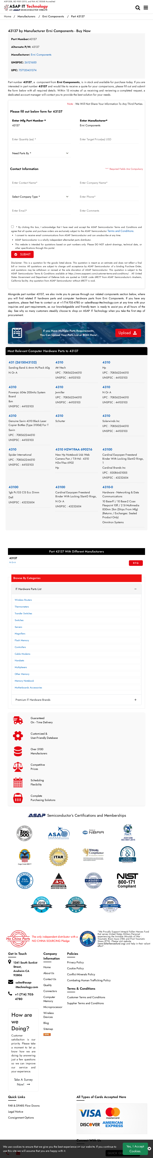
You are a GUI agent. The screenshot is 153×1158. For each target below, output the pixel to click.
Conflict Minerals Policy (81, 974)
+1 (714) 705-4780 (24, 996)
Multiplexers (21, 667)
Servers (18, 627)
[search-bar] (138, 8)
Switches (19, 620)
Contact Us (49, 979)
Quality (47, 985)
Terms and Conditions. (121, 231)
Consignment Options (21, 1118)
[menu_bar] (147, 8)
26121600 (30, 62)
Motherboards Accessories (28, 687)
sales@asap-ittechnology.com (27, 984)
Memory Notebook (24, 681)
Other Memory (22, 674)
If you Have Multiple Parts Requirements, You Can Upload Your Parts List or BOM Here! (68, 333)
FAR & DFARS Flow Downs (24, 1106)
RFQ (136, 563)
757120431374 (27, 70)
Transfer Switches (23, 613)
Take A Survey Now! (23, 1082)
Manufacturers (26, 16)
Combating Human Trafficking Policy (89, 980)
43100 (107, 449)
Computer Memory (49, 999)
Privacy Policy (75, 962)
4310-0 (107, 487)
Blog (46, 1023)
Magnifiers (20, 633)
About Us (48, 973)
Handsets (19, 660)
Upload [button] (128, 333)
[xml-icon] (47, 1035)
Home (7, 16)
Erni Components (53, 16)
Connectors (50, 991)
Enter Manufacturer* (93, 121)
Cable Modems (22, 654)
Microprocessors (53, 1007)
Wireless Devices (48, 1015)
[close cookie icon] (149, 1149)
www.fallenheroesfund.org (111, 943)
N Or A (12, 562)
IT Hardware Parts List (28, 589)
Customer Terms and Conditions (86, 997)
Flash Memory (22, 640)
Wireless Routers (23, 600)
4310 (59, 362)
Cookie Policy (75, 968)
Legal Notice (15, 1112)
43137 (13, 558)
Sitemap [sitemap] (49, 1029)
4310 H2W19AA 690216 (73, 449)
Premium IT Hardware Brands (33, 700)
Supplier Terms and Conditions (85, 1003)
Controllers (20, 647)
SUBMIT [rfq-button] (22, 254)
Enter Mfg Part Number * (29, 121)
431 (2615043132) (23, 362)
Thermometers (22, 606)
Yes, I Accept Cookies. (135, 1148)
